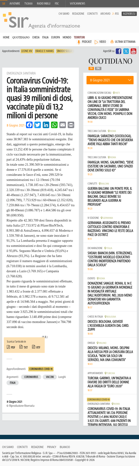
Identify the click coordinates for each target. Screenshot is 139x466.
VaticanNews (77, 3)
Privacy (51, 447)
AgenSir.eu (129, 14)
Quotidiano (21, 37)
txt (26, 347)
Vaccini (50, 377)
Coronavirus (31, 377)
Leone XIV (26, 51)
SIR (3, 4)
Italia (45, 37)
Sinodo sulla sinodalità (71, 51)
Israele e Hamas (44, 51)
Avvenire (15, 3)
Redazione (78, 14)
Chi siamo (64, 14)
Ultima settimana (122, 42)
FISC (57, 3)
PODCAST (87, 42)
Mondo (67, 37)
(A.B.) (44, 337)
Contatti (92, 14)
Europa (55, 37)
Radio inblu (43, 3)
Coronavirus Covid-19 (40, 369)
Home (6, 37)
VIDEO (102, 42)
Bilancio (65, 447)
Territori (79, 37)
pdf (13, 347)
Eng (98, 68)
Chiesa (35, 37)
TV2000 (28, 3)
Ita (91, 68)
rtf (38, 347)
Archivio (105, 14)
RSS (117, 14)
